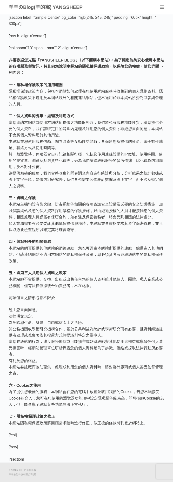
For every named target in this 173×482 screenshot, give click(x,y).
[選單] (162, 7)
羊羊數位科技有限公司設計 (23, 474)
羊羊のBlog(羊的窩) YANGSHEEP (46, 7)
